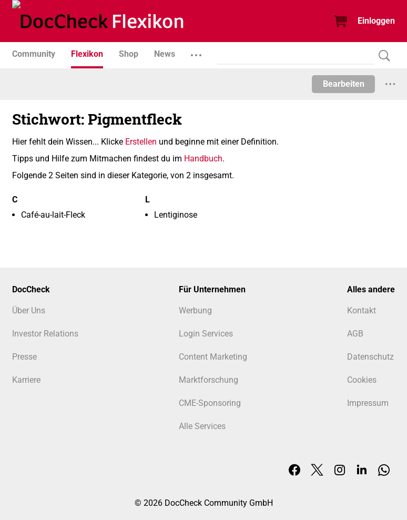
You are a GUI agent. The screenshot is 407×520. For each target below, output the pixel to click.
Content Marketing (213, 357)
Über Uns (28, 310)
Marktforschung (208, 380)
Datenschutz (370, 357)
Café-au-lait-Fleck (53, 215)
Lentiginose (175, 215)
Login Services (206, 334)
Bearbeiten (343, 84)
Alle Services (202, 426)
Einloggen (376, 21)
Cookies (362, 380)
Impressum (368, 403)
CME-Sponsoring (210, 403)
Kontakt (361, 310)
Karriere (26, 380)
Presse (24, 357)
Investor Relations (45, 334)
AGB (355, 334)
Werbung (195, 310)
